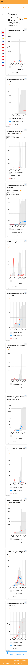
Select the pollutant (11, 136)
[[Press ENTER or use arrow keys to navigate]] (25, 29)
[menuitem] (25, 29)
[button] (2, 16)
